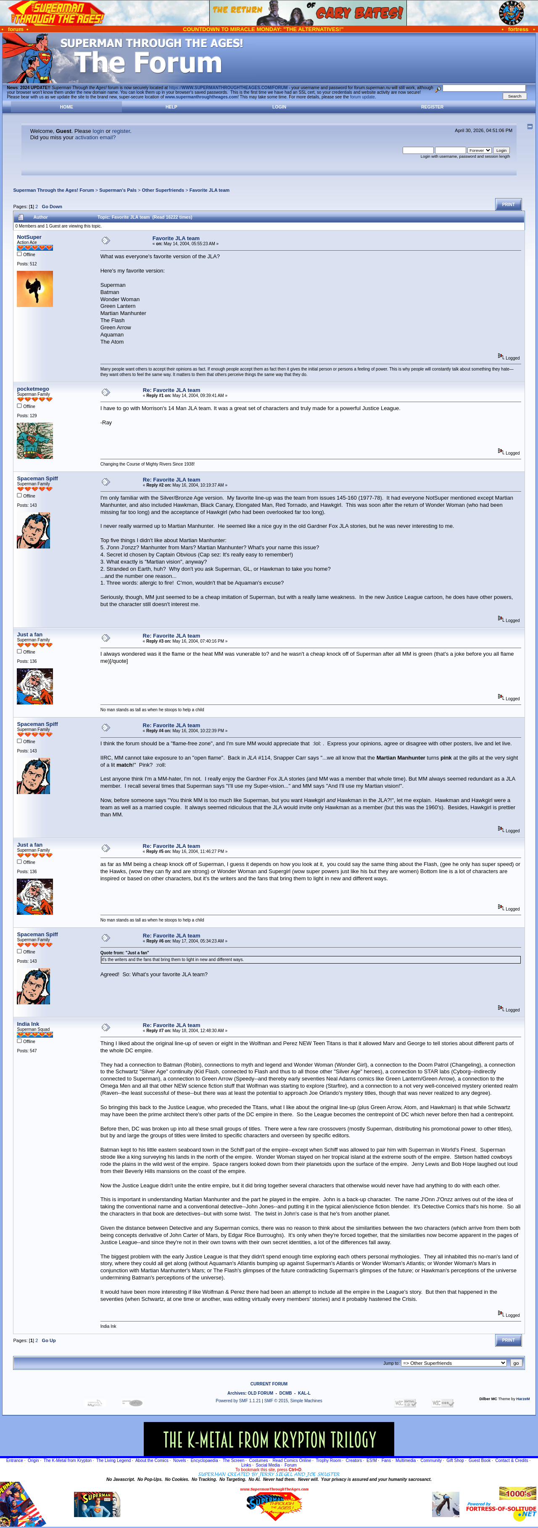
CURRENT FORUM (269, 1384)
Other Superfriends (163, 190)
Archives (236, 1393)
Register (432, 107)
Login (279, 107)
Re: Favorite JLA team (171, 390)
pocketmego (33, 389)
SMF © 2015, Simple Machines (293, 1400)
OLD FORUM (260, 1393)
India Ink (28, 1024)
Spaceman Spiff (37, 478)
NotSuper (29, 237)
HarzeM (523, 1399)
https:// (228, 87)
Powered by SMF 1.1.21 (238, 1400)
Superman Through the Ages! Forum (53, 190)
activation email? (95, 137)
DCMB (285, 1393)
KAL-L (304, 1393)
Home (66, 107)
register (121, 131)
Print (508, 204)
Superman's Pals (118, 190)
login (98, 131)
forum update (362, 97)
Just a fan (29, 634)
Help (171, 107)
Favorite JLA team (209, 190)
